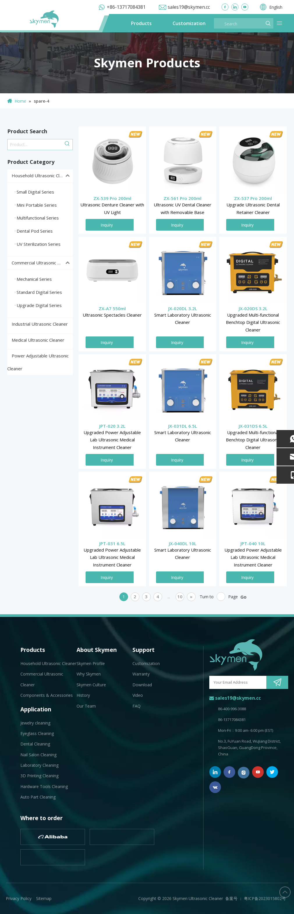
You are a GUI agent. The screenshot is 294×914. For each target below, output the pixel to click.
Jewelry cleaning (35, 723)
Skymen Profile (91, 663)
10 (180, 596)
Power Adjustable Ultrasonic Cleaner (38, 362)
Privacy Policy (18, 898)
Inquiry (107, 225)
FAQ (136, 706)
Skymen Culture (91, 684)
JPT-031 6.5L (112, 543)
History (83, 695)
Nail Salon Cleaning (38, 754)
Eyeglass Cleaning (37, 733)
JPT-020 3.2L (112, 426)
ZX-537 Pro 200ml (253, 198)
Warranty (141, 674)
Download (142, 684)
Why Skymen (89, 674)
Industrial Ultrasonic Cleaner (40, 324)
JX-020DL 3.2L (182, 308)
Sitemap (44, 898)
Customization (189, 23)
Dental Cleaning (35, 744)
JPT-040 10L (252, 543)
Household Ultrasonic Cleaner (42, 175)
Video (137, 695)
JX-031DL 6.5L (182, 426)
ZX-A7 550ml (112, 308)
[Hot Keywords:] (67, 144)
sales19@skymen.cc (189, 7)
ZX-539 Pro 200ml (112, 198)
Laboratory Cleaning (39, 765)
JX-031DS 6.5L (253, 426)
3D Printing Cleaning (39, 775)
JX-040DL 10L (182, 543)
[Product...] (35, 144)
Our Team (86, 706)
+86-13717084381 (126, 7)
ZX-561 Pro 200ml (182, 198)
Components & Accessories (46, 695)
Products (141, 23)
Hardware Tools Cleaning (44, 786)
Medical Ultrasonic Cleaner (38, 340)
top (285, 892)
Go (243, 597)
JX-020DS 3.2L (253, 308)
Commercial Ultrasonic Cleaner (42, 263)
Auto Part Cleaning (38, 797)
